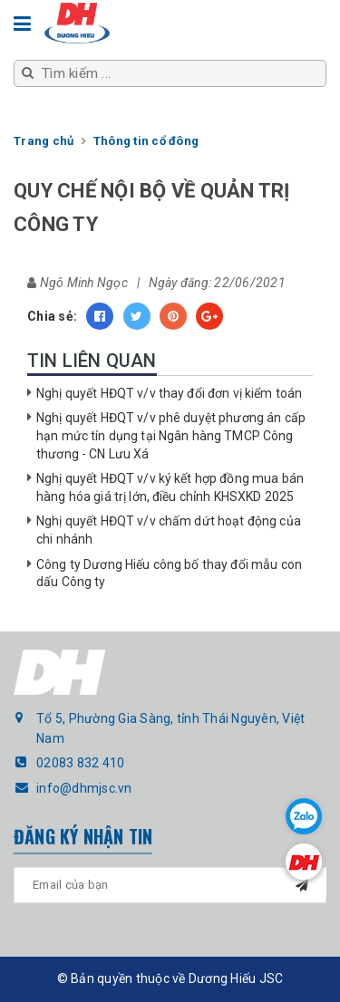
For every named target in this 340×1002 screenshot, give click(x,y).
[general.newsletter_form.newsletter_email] (170, 885)
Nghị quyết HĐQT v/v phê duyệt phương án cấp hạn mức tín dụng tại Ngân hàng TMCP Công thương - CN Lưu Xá (171, 435)
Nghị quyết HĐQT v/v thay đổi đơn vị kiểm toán (169, 393)
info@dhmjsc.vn (84, 788)
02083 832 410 (80, 763)
